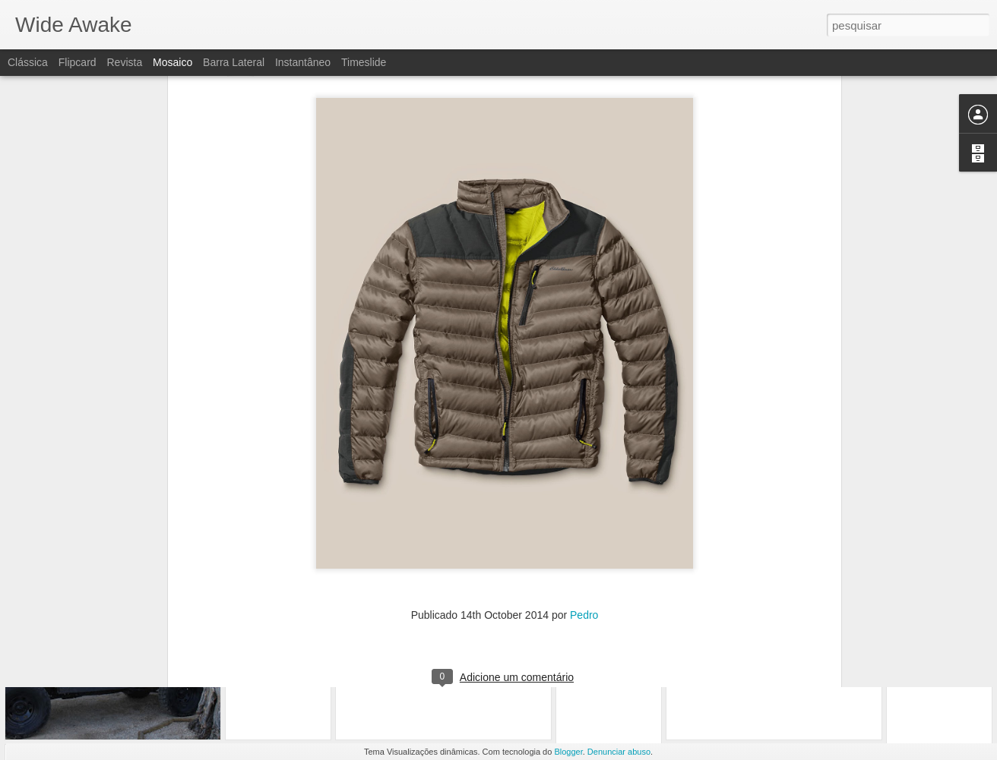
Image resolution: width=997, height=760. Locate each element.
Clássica (28, 62)
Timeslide (363, 62)
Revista (124, 62)
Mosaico (172, 62)
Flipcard (78, 62)
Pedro (584, 480)
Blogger (568, 751)
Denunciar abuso (618, 751)
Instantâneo (303, 62)
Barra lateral (233, 62)
